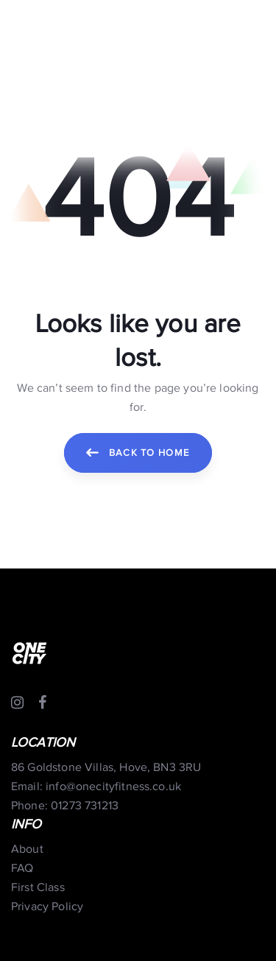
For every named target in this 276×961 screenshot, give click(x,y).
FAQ (22, 869)
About (27, 849)
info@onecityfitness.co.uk (113, 787)
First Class (38, 888)
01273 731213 (84, 806)
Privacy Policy (47, 907)
